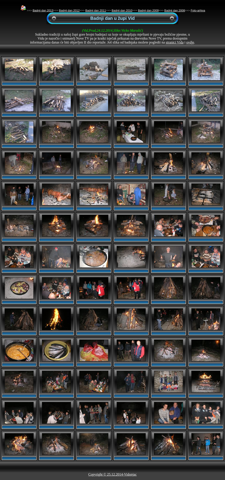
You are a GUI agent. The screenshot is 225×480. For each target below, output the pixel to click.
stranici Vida (174, 42)
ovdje (190, 42)
